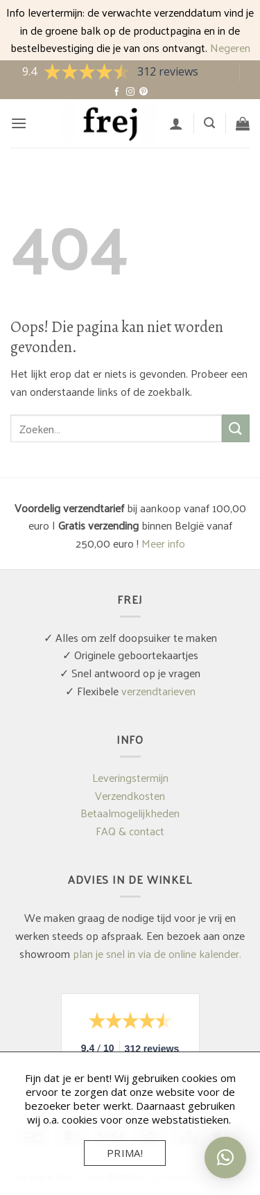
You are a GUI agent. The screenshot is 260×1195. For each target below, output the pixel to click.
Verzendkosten (130, 795)
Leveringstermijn (130, 777)
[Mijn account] (176, 123)
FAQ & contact (130, 831)
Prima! (125, 1153)
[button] (18, 123)
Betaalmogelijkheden (130, 813)
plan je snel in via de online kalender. (157, 953)
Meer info (163, 543)
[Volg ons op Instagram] (130, 92)
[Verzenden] (236, 428)
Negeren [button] (230, 47)
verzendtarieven (158, 691)
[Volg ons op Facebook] (116, 92)
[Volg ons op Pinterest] (143, 92)
